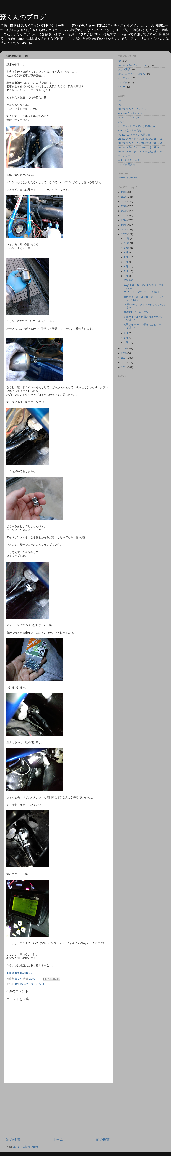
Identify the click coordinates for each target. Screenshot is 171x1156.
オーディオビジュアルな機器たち (136, 126)
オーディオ (124, 78)
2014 (124, 358)
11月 (127, 243)
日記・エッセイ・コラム (131, 74)
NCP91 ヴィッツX (128, 117)
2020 (124, 220)
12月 (127, 238)
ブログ (121, 100)
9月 (126, 252)
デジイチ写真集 (126, 164)
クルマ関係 (124, 69)
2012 (124, 367)
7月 (126, 262)
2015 (124, 353)
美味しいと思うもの (129, 160)
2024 (124, 201)
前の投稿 (103, 1139)
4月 (126, 276)
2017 (124, 234)
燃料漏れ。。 (131, 280)
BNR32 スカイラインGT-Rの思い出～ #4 (140, 151)
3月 (126, 333)
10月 (127, 247)
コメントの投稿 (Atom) (25, 1146)
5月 (126, 271)
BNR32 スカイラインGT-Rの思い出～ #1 (140, 139)
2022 (124, 211)
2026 (124, 192)
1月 (126, 342)
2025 (124, 196)
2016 (124, 348)
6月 (126, 266)
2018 (124, 229)
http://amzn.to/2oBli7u (19, 972)
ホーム (58, 1139)
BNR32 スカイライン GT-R (30, 983)
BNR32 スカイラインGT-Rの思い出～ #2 (140, 143)
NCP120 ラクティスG (130, 113)
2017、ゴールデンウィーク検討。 (142, 292)
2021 (124, 215)
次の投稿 (13, 1139)
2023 (124, 206)
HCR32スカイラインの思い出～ (135, 134)
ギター (121, 86)
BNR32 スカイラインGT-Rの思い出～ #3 (140, 147)
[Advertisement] (58, 1110)
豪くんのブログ (23, 17)
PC (119, 61)
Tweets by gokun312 (129, 177)
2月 (126, 338)
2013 (124, 362)
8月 (126, 257)
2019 (124, 225)
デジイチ (123, 82)
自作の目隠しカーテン (136, 312)
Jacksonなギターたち (129, 130)
